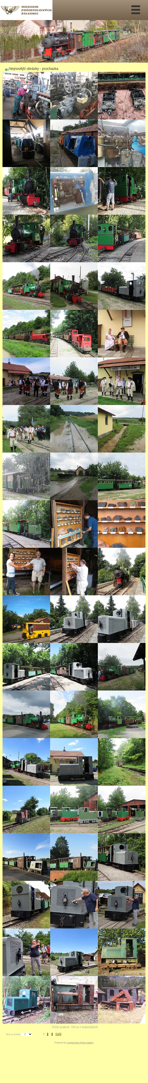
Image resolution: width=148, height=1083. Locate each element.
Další (58, 1034)
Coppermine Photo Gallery (80, 1042)
